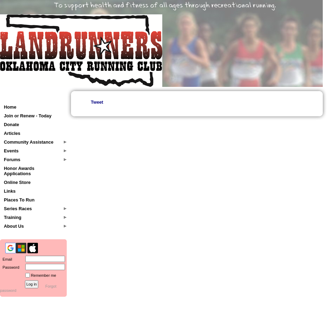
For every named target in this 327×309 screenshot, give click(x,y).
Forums (12, 159)
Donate (11, 124)
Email (6, 259)
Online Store (17, 182)
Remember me (43, 275)
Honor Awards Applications (19, 171)
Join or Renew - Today (28, 115)
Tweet (97, 102)
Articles (12, 133)
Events (11, 150)
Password (9, 267)
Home (10, 107)
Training (12, 217)
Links (9, 191)
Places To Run (19, 199)
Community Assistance (28, 142)
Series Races (18, 208)
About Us (14, 226)
